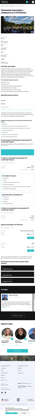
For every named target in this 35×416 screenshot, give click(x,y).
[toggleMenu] (33, 2)
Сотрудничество (4, 378)
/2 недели (30, 173)
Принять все (11, 413)
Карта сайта (3, 409)
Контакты (3, 383)
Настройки (24, 413)
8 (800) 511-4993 (4, 390)
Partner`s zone (4, 386)
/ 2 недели (30, 253)
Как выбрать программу (23, 371)
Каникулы (20, 374)
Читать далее (4, 313)
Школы (19, 376)
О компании (3, 374)
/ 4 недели (30, 240)
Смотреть (31, 243)
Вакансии (3, 381)
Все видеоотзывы (17, 356)
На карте (31, 389)
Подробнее (30, 349)
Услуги (2, 376)
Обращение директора (5, 371)
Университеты (21, 378)
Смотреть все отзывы (17, 321)
